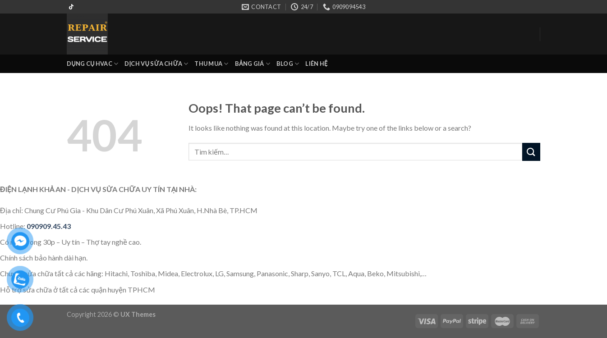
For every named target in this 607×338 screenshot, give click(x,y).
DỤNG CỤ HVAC (92, 63)
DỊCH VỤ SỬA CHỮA (156, 63)
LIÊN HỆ (316, 63)
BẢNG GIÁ (252, 63)
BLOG (287, 63)
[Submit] (531, 151)
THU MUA (211, 63)
